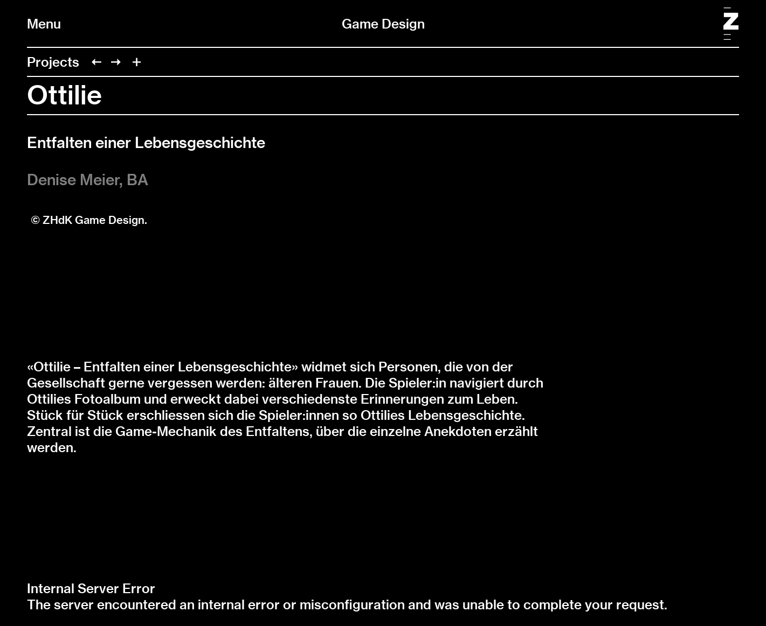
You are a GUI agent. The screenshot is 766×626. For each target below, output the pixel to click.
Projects (53, 62)
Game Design (383, 24)
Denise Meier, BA (87, 179)
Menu (44, 24)
